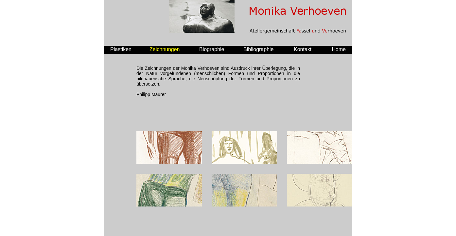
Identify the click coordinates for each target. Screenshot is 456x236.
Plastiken (121, 49)
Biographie (211, 49)
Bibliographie (258, 49)
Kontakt (302, 49)
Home (339, 49)
